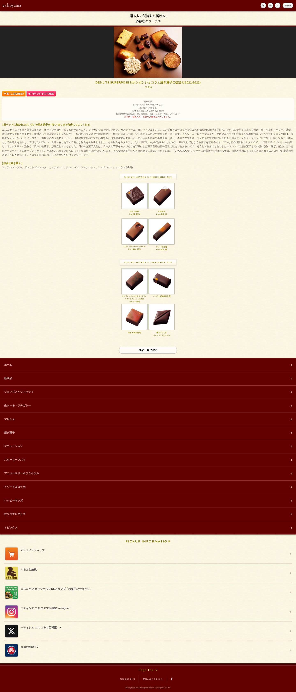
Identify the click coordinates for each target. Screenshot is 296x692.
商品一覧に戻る (148, 350)
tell (277, 5)
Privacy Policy (153, 679)
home (287, 5)
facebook (171, 679)
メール (270, 5)
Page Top (148, 670)
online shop (263, 5)
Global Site (128, 679)
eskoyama (12, 5)
